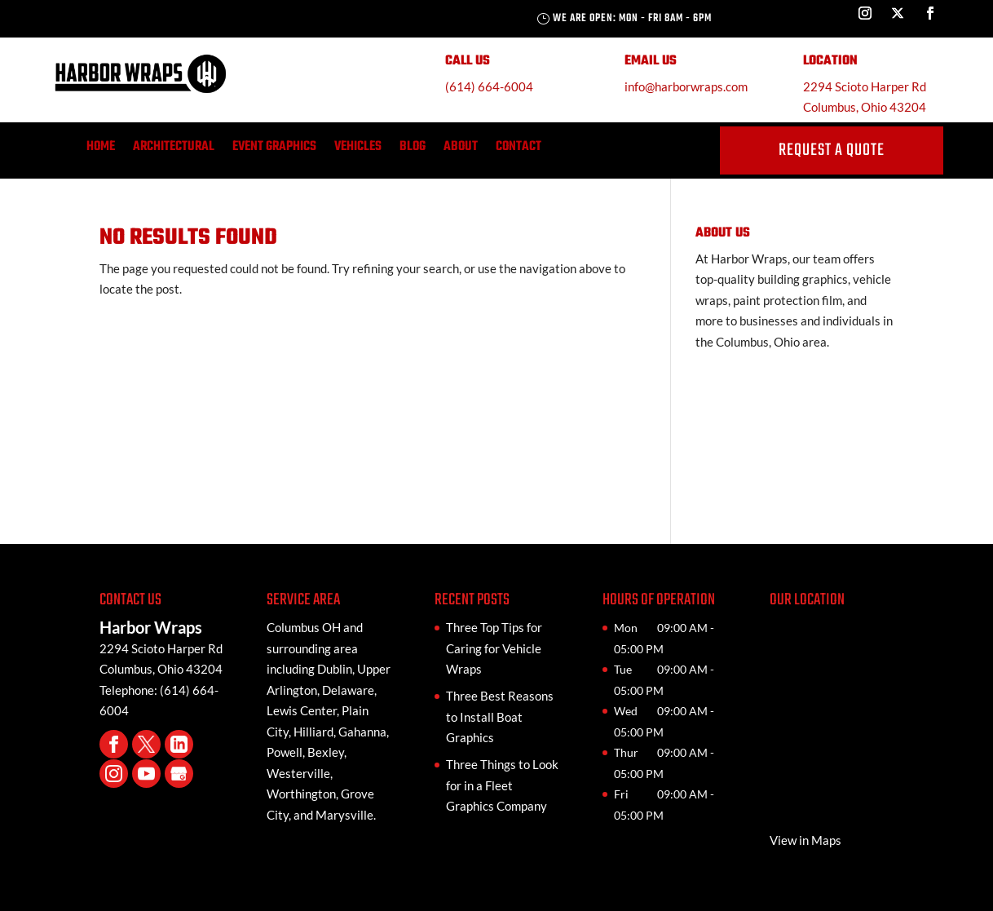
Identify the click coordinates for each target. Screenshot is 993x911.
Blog (412, 149)
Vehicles (358, 149)
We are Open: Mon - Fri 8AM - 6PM (632, 18)
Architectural (173, 149)
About (461, 149)
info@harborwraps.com (686, 86)
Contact (518, 149)
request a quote (832, 150)
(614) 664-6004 (489, 86)
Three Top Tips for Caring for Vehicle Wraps (494, 648)
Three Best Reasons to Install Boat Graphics (500, 716)
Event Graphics (274, 149)
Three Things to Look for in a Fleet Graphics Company (502, 785)
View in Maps (805, 840)
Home (100, 149)
